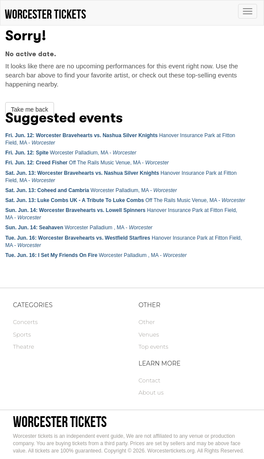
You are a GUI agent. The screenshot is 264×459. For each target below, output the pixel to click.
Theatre (23, 346)
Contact (150, 380)
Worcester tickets (60, 422)
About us (151, 392)
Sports (22, 334)
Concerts (25, 321)
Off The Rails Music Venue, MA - (87, 163)
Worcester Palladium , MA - (79, 228)
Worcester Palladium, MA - (70, 153)
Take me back (29, 109)
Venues (149, 334)
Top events (154, 346)
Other (147, 321)
